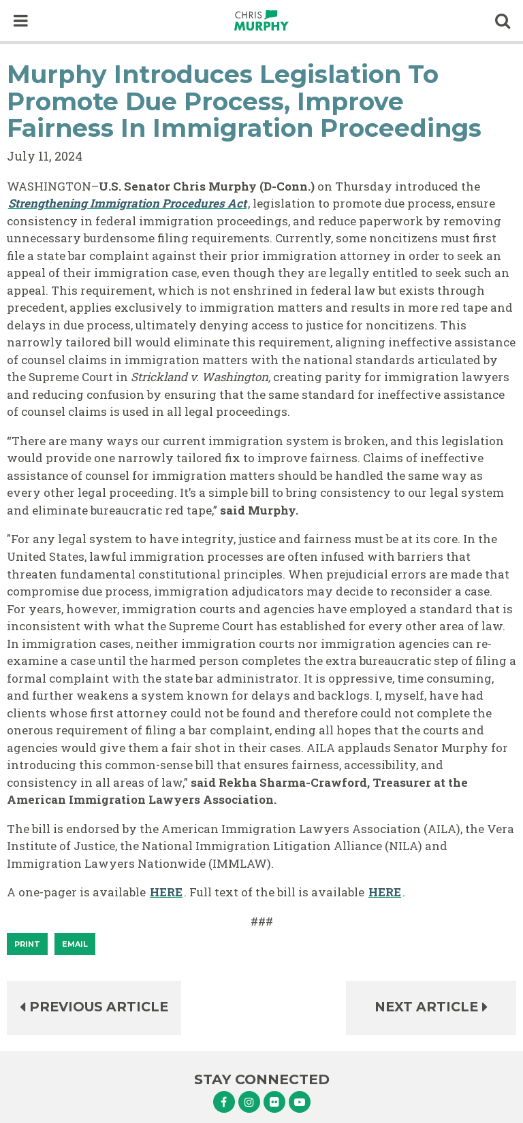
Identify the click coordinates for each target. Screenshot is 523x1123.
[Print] (27, 944)
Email (75, 944)
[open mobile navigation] (20, 20)
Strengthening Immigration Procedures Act (127, 203)
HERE (166, 892)
